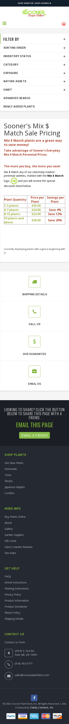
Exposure (10, 72)
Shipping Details (14, 618)
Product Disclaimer (16, 606)
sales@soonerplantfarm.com (32, 674)
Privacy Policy (13, 593)
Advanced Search (16, 97)
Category (11, 63)
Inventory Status (17, 55)
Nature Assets (14, 80)
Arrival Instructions (16, 581)
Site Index (10, 552)
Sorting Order (14, 47)
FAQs (8, 575)
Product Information (17, 600)
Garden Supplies (14, 534)
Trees (8, 474)
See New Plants (14, 462)
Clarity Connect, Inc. (42, 706)
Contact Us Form (15, 641)
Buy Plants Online (15, 516)
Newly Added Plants (19, 105)
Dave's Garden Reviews (19, 546)
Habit (7, 89)
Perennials (11, 468)
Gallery (9, 528)
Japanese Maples (15, 486)
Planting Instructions (17, 587)
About (8, 522)
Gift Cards (10, 540)
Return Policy (12, 612)
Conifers (10, 492)
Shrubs (9, 480)
